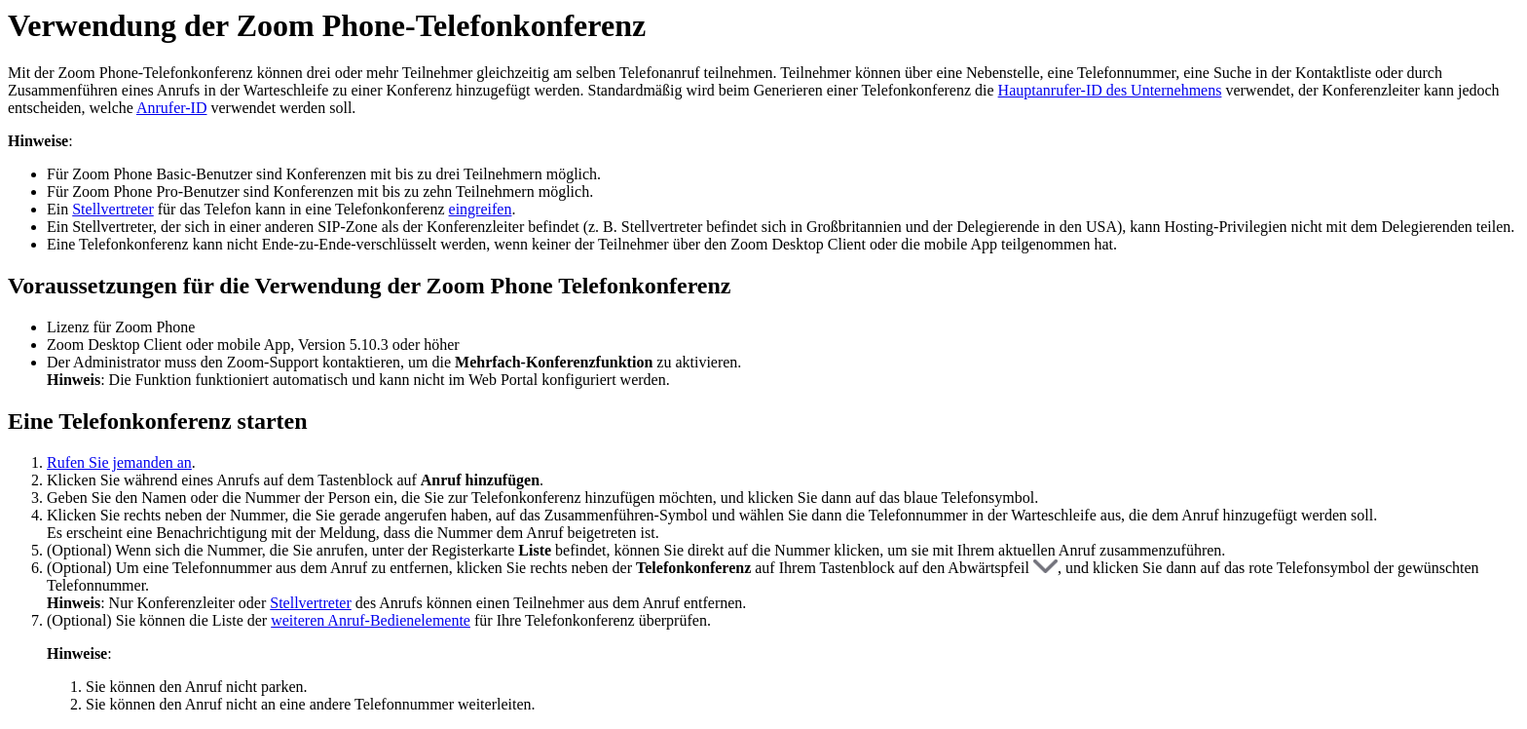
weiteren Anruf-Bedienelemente (370, 620)
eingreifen (480, 209)
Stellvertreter (113, 209)
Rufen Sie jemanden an (119, 462)
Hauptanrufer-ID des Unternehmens (1110, 90)
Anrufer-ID (171, 107)
